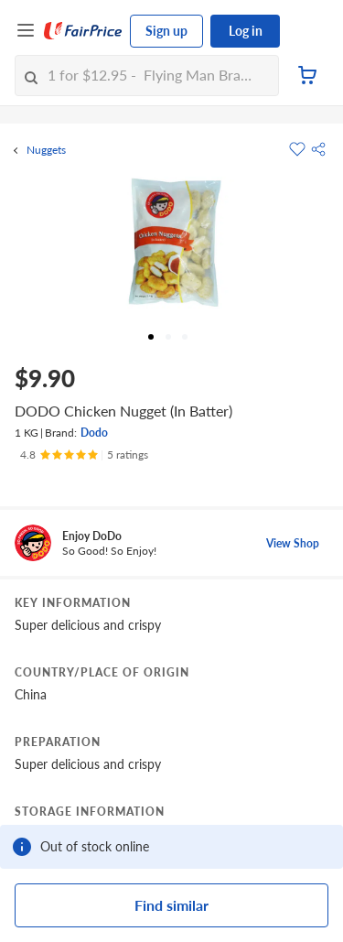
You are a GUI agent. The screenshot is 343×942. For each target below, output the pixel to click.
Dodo (94, 432)
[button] (318, 149)
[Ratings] (84, 455)
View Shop (292, 543)
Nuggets (46, 150)
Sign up (166, 30)
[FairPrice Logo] (83, 31)
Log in (246, 30)
